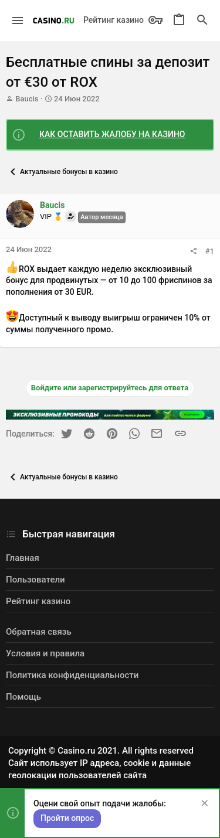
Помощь (23, 696)
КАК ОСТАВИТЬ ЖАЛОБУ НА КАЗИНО (112, 134)
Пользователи (35, 579)
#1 (209, 251)
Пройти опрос (67, 818)
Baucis (26, 98)
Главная (22, 558)
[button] (18, 20)
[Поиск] (202, 20)
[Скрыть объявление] (203, 804)
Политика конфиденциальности (72, 675)
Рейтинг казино (113, 20)
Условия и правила (45, 653)
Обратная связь (39, 631)
